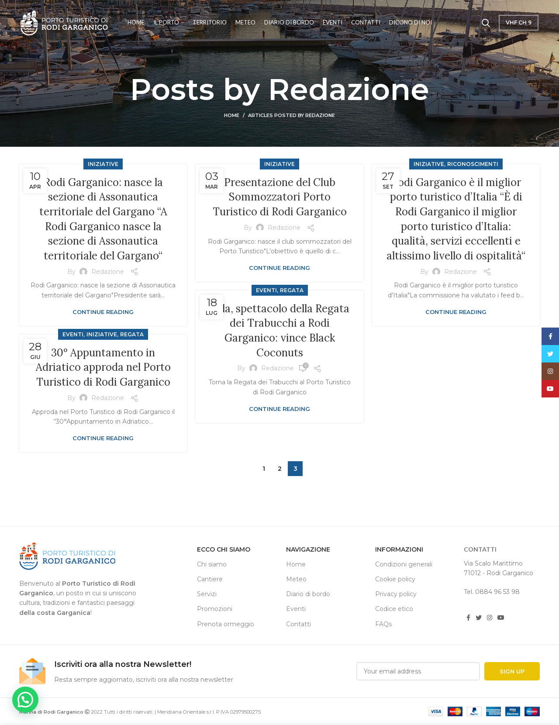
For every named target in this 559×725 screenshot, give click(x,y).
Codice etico (394, 609)
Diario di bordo (308, 594)
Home (231, 115)
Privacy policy (396, 594)
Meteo (296, 579)
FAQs (383, 624)
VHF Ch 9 (518, 22)
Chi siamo (212, 564)
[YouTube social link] (501, 617)
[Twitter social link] (478, 617)
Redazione (348, 89)
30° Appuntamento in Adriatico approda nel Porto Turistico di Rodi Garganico (103, 367)
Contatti (298, 624)
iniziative (103, 164)
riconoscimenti (472, 164)
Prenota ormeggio (225, 624)
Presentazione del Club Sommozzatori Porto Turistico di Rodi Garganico (280, 197)
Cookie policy (395, 579)
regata (292, 290)
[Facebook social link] (468, 617)
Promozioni (214, 609)
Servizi (207, 594)
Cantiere (210, 579)
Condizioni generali (403, 564)
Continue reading (103, 312)
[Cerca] (485, 22)
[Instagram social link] (489, 617)
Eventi (266, 290)
